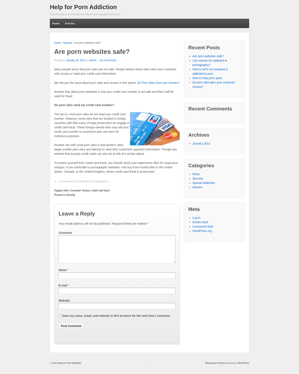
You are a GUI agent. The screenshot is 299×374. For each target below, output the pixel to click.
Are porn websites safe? (208, 56)
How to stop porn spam (207, 78)
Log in (196, 217)
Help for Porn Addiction (83, 7)
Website (64, 305)
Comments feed (202, 226)
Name (62, 275)
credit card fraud (100, 190)
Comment (65, 232)
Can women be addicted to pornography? (84, 181)
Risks (196, 174)
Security (67, 42)
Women (197, 187)
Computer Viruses (80, 190)
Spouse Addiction (203, 183)
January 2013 (201, 143)
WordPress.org (202, 231)
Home (56, 23)
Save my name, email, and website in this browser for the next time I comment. (116, 320)
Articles (70, 23)
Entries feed (200, 222)
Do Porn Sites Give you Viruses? (158, 82)
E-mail (63, 290)
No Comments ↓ (109, 60)
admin (92, 60)
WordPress (243, 368)
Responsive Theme (215, 368)
